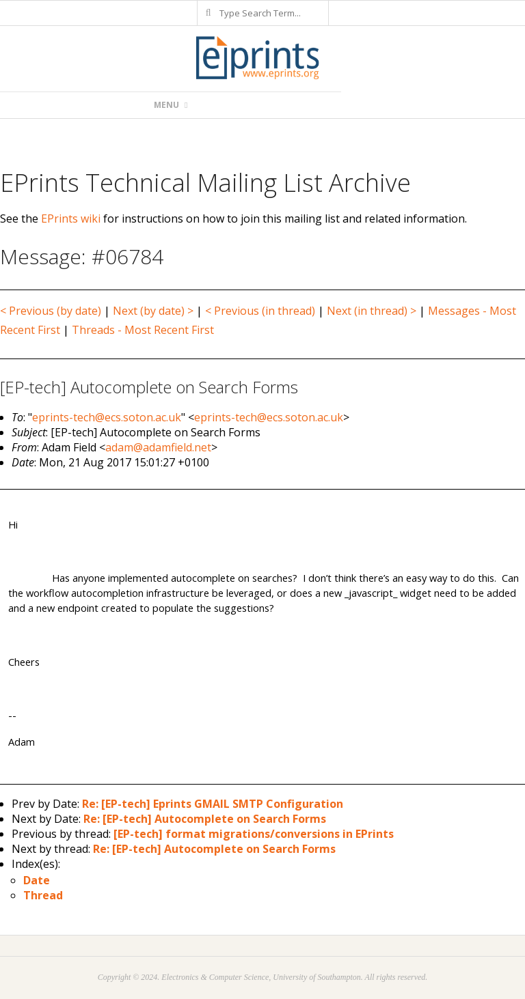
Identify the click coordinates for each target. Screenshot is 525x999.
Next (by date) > (153, 310)
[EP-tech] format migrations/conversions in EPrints (253, 833)
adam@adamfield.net (158, 447)
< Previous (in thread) (260, 310)
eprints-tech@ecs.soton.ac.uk (106, 417)
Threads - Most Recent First (143, 329)
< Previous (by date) (50, 310)
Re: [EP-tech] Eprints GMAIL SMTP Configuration (212, 803)
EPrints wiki (70, 218)
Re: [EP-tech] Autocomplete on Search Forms (204, 818)
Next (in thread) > (371, 310)
